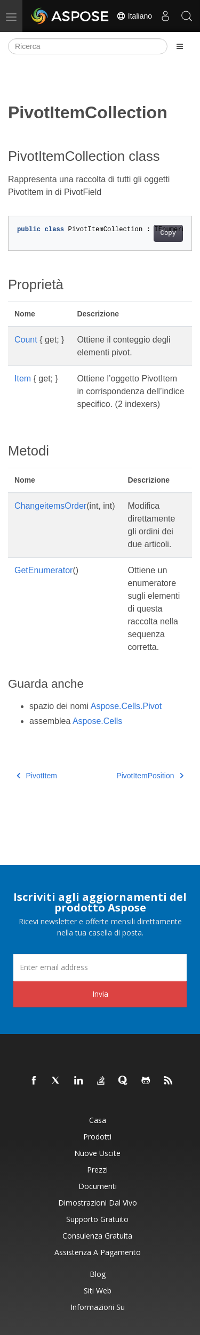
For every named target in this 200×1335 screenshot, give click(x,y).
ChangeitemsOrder (50, 505)
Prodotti (97, 1137)
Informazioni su (97, 1307)
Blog (98, 1274)
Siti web (97, 1290)
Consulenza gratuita (97, 1236)
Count (25, 339)
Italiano (134, 16)
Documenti (97, 1186)
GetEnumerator (43, 570)
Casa (97, 1120)
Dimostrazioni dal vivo (97, 1203)
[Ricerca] (87, 46)
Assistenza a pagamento (97, 1252)
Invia (100, 994)
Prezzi (97, 1170)
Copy (168, 233)
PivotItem (37, 775)
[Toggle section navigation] (179, 46)
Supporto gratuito (97, 1219)
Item (22, 378)
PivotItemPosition (149, 775)
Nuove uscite (97, 1153)
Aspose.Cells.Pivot (126, 706)
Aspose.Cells (97, 721)
